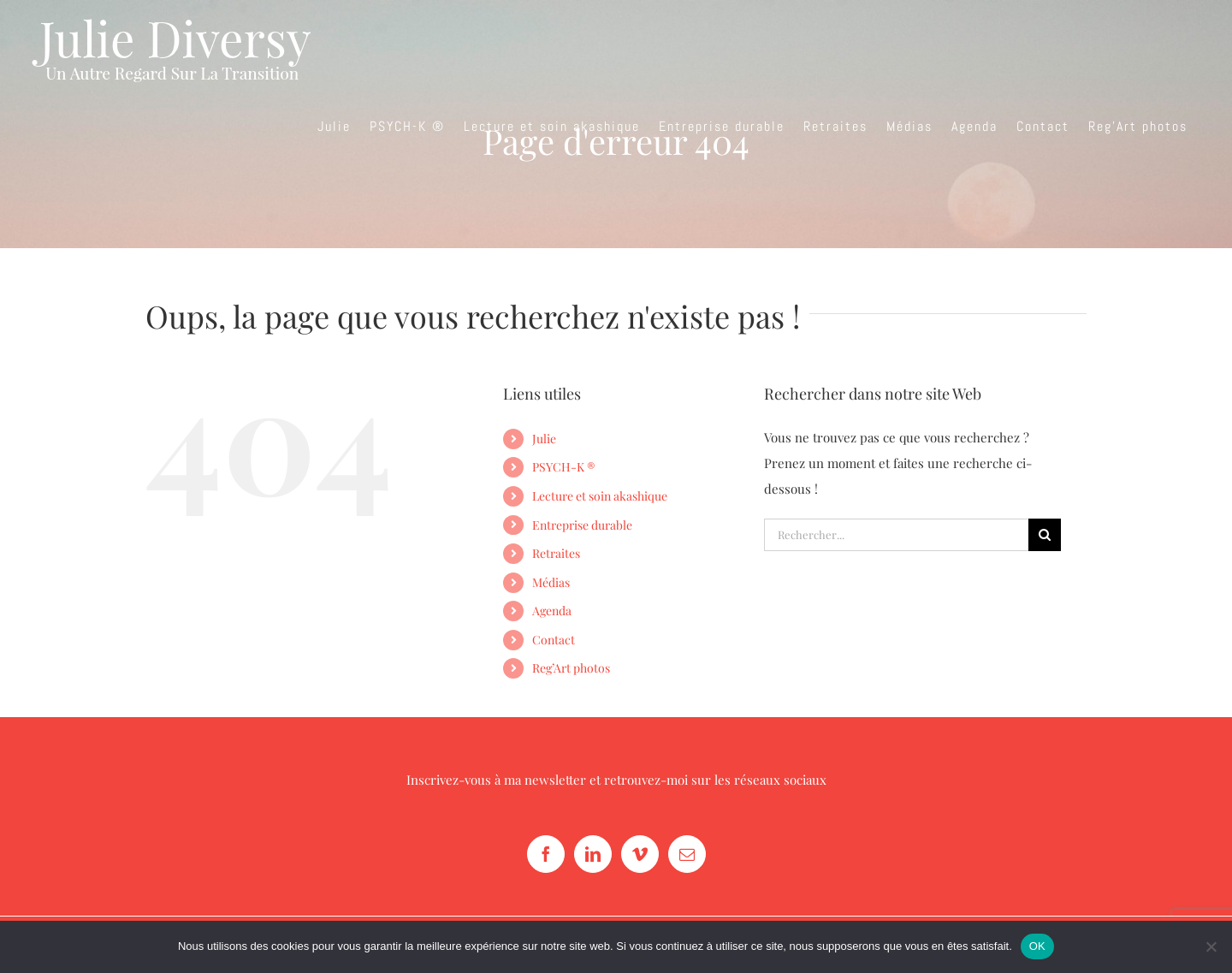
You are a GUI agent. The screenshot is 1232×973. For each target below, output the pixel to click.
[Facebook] (546, 854)
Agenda (552, 610)
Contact (553, 640)
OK (1037, 946)
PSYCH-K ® (563, 467)
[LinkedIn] (593, 854)
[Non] (1210, 946)
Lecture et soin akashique (599, 496)
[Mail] (687, 854)
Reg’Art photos (571, 668)
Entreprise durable (582, 525)
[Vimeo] (640, 854)
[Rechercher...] (896, 535)
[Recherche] (1044, 535)
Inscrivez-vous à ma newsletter (496, 779)
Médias (551, 582)
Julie (544, 438)
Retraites (556, 553)
